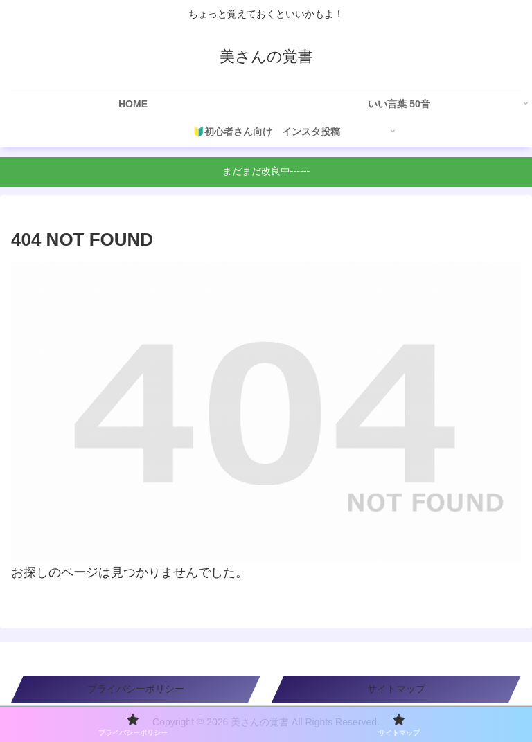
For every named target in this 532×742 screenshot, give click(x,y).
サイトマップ (396, 688)
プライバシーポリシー (135, 688)
